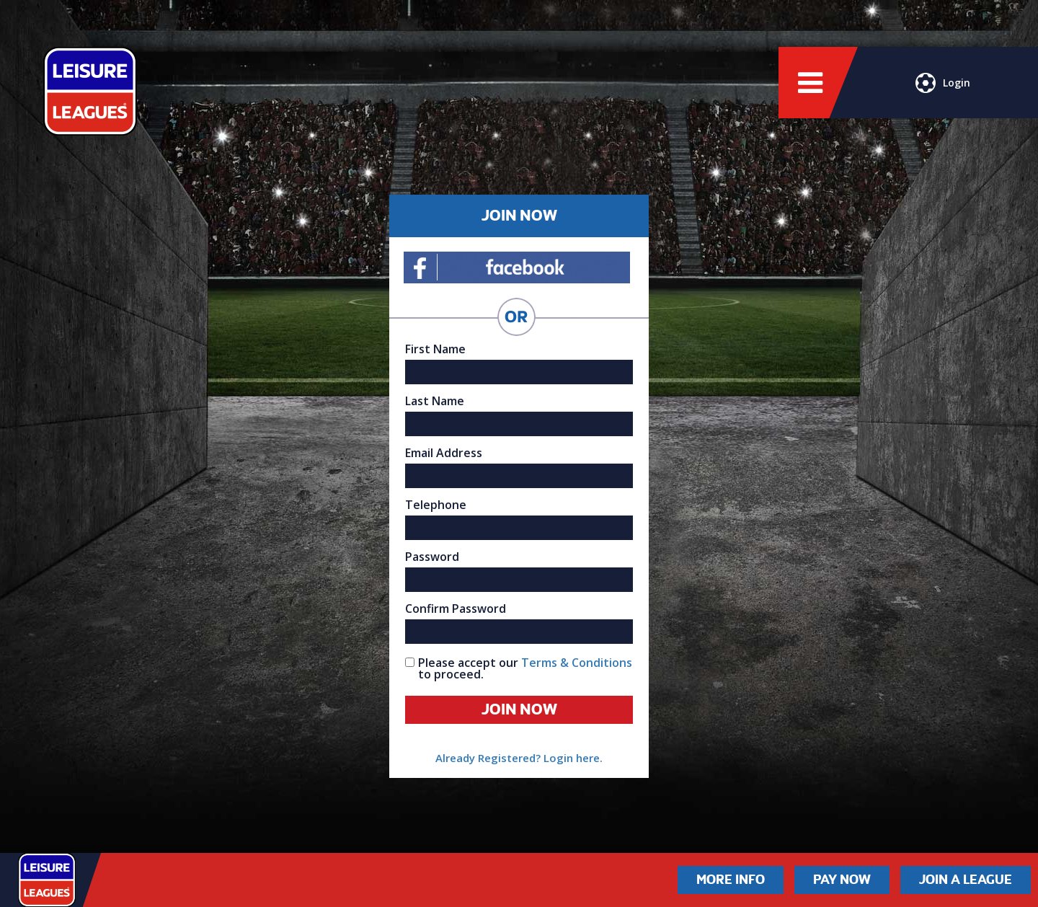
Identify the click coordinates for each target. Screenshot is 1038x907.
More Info (730, 879)
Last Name (434, 401)
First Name (435, 349)
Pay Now (842, 879)
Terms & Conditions (576, 663)
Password (432, 556)
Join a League (965, 879)
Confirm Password (455, 608)
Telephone (435, 504)
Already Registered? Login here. (519, 758)
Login (942, 83)
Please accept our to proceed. (525, 668)
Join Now (519, 709)
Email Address (443, 453)
